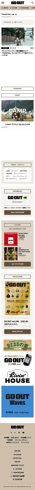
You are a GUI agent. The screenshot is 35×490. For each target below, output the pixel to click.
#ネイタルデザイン (11, 179)
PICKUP (17, 455)
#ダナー (8, 176)
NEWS (17, 451)
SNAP (17, 462)
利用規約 (10, 440)
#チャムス (15, 171)
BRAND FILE (17, 465)
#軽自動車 (9, 173)
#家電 (7, 171)
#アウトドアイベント (20, 173)
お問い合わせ (15, 437)
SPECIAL (17, 458)
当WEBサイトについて (12, 442)
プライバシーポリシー (21, 440)
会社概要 (6, 437)
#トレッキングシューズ (20, 176)
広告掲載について (26, 437)
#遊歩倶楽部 (23, 171)
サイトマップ (25, 442)
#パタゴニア (23, 179)
